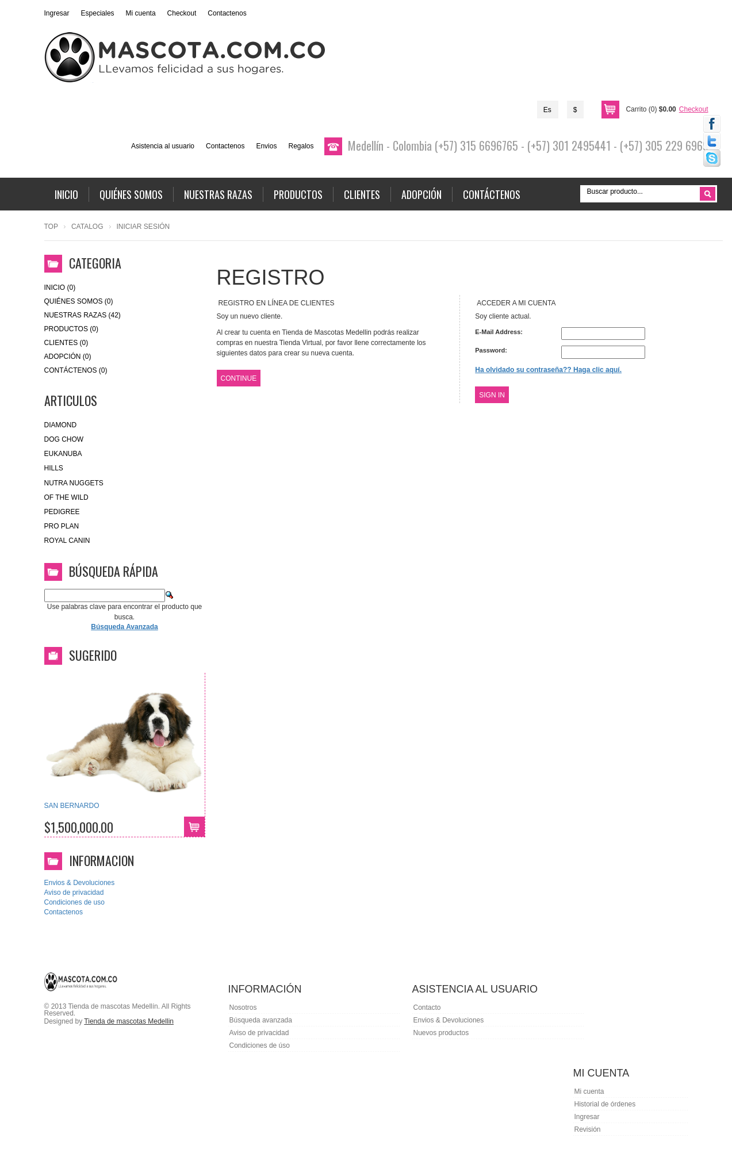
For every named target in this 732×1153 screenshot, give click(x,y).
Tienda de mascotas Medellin (129, 1021)
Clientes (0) (66, 343)
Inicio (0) (60, 288)
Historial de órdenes (605, 1104)
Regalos (300, 146)
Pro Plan (61, 526)
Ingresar (57, 13)
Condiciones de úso (259, 1045)
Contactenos (227, 13)
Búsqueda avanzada (260, 1020)
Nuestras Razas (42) (82, 315)
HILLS (53, 468)
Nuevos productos (441, 1033)
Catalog (87, 227)
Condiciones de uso (74, 902)
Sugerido (93, 655)
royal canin (67, 541)
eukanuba (63, 454)
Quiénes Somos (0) (78, 301)
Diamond (60, 425)
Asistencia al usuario (162, 146)
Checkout (182, 13)
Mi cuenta (141, 13)
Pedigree (62, 512)
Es (547, 110)
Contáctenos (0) (76, 370)
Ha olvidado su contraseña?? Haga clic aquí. (548, 370)
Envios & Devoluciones (79, 883)
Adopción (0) (67, 357)
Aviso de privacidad (74, 892)
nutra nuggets (74, 483)
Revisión (587, 1129)
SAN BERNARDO (71, 806)
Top (51, 227)
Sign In (492, 395)
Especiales (97, 13)
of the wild (66, 497)
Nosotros (243, 1007)
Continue (239, 378)
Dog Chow (64, 439)
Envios (266, 146)
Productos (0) (71, 329)
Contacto (427, 1007)
